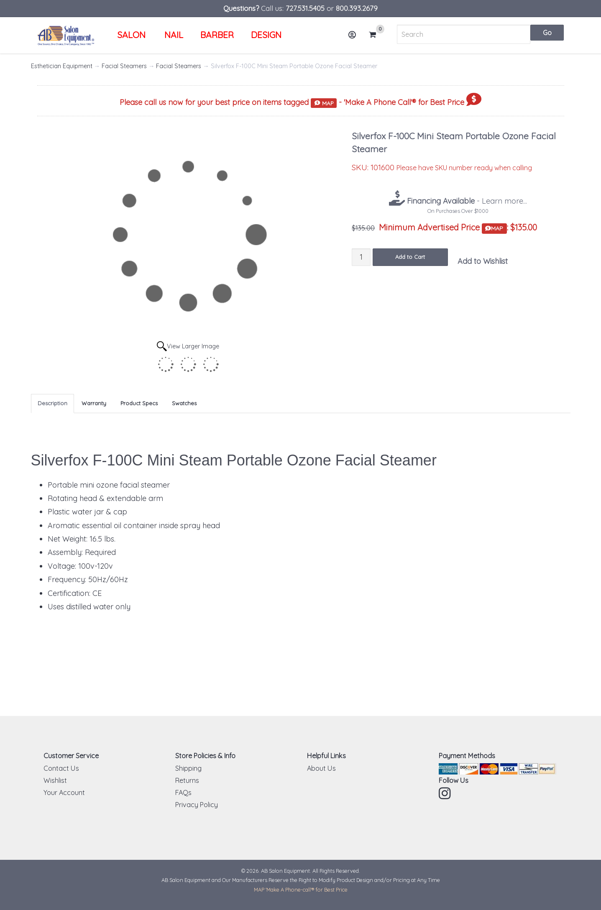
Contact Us (61, 768)
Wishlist (55, 780)
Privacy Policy (196, 804)
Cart (376, 35)
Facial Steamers (124, 66)
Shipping (188, 768)
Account (355, 38)
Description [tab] (52, 403)
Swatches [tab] (184, 403)
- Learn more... (466, 201)
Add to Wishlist (483, 261)
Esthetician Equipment (61, 66)
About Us (321, 768)
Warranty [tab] (94, 403)
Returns (187, 780)
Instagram (445, 793)
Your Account (64, 792)
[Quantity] (361, 257)
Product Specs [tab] (139, 403)
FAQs (183, 792)
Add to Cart (410, 256)
